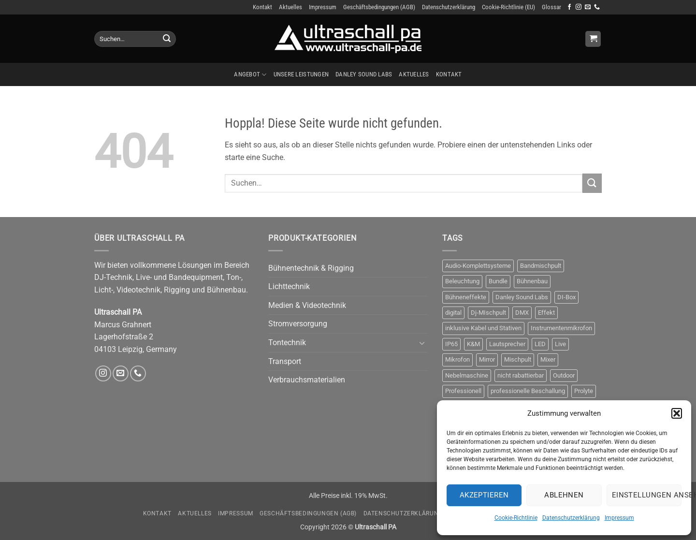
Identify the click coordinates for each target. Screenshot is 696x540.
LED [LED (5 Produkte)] (540, 344)
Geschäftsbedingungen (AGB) (379, 7)
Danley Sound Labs (363, 74)
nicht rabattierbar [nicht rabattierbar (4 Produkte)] (520, 375)
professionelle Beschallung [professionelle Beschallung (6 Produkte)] (528, 390)
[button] (677, 413)
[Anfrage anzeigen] (593, 39)
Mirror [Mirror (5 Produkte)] (487, 359)
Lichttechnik (289, 286)
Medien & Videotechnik (307, 305)
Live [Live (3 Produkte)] (560, 344)
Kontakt (262, 7)
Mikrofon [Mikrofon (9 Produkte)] (457, 359)
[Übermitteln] (167, 39)
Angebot (250, 74)
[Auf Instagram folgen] (578, 7)
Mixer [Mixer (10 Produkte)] (547, 359)
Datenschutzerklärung (571, 517)
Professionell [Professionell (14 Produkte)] (463, 390)
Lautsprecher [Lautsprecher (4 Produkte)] (507, 344)
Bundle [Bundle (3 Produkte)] (498, 281)
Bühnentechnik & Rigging (311, 268)
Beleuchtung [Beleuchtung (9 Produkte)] (462, 281)
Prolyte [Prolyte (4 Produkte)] (583, 390)
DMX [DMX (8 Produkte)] (522, 312)
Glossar (551, 7)
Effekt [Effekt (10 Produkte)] (546, 312)
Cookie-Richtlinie (515, 517)
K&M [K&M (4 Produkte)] (473, 344)
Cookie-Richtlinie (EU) (508, 7)
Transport (284, 361)
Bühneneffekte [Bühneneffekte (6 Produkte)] (465, 297)
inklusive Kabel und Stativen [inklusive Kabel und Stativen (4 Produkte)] (483, 328)
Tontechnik (287, 342)
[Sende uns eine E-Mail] (588, 7)
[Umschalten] (422, 343)
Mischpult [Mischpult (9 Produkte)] (517, 359)
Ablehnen (564, 495)
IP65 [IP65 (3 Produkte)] (451, 344)
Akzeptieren (484, 495)
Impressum (619, 517)
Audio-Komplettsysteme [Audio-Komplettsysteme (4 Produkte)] (478, 265)
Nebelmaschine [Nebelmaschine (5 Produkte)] (466, 375)
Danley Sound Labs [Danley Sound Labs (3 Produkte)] (521, 297)
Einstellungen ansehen (647, 495)
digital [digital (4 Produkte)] (453, 312)
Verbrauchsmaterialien (306, 379)
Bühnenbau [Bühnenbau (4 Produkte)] (532, 281)
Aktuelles (290, 7)
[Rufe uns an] (597, 7)
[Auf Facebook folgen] (569, 7)
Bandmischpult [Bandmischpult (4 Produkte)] (540, 265)
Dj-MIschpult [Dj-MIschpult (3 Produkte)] (488, 312)
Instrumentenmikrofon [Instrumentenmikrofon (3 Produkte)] (561, 328)
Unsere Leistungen (301, 74)
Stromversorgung (297, 323)
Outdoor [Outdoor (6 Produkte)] (564, 375)
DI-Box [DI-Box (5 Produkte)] (566, 297)
